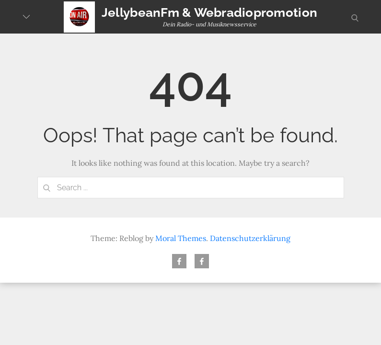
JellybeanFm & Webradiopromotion (209, 12)
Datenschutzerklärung (250, 238)
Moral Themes (180, 238)
